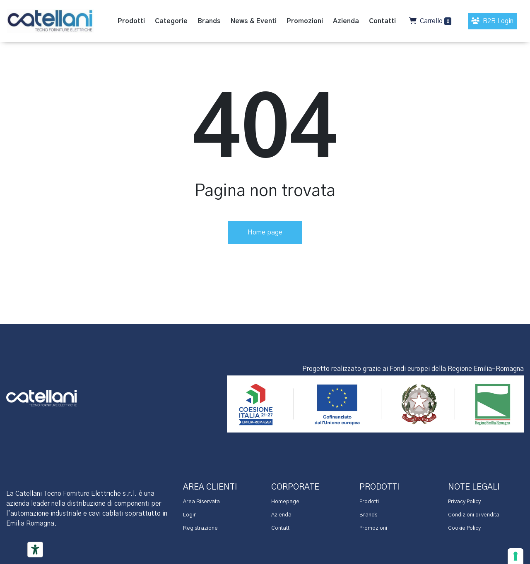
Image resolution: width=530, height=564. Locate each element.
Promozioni (373, 528)
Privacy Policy (464, 501)
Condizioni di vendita (473, 515)
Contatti (281, 528)
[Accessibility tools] (35, 549)
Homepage (285, 501)
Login (190, 515)
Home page (265, 232)
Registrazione (200, 528)
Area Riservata (201, 501)
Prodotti (369, 501)
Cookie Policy (464, 528)
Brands (368, 515)
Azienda (281, 515)
